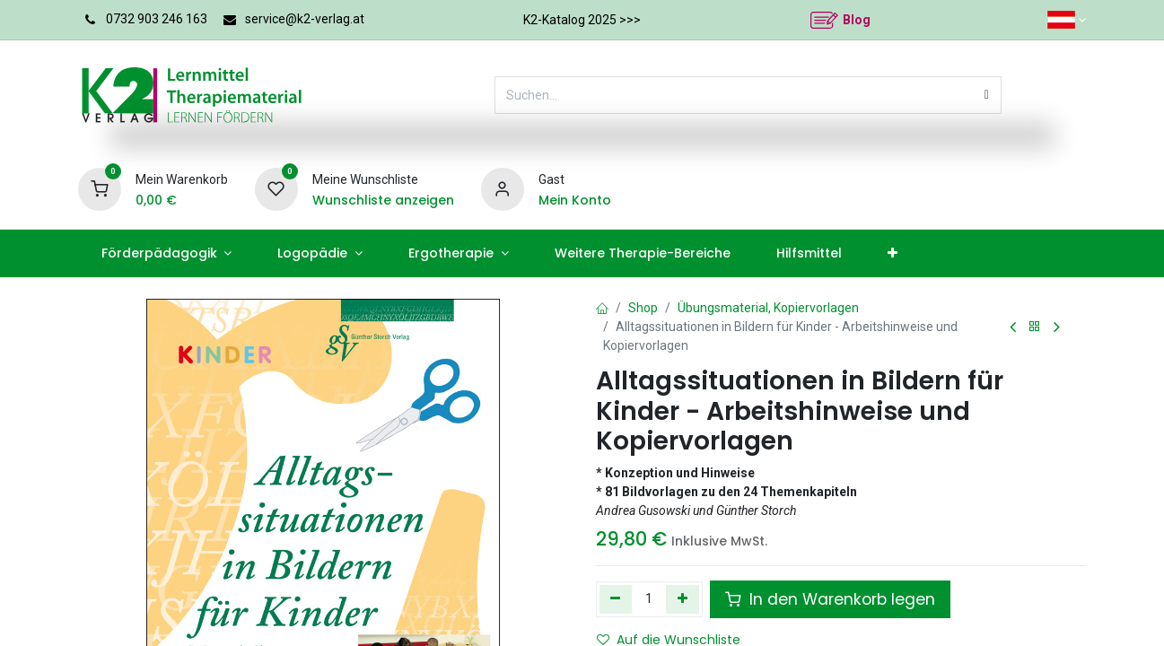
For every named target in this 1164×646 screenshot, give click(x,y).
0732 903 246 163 (156, 19)
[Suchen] (987, 95)
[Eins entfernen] (616, 599)
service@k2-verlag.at (304, 19)
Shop (643, 308)
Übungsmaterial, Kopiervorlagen (768, 308)
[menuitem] (166, 253)
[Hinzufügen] (682, 599)
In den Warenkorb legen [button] (830, 599)
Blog (857, 20)
